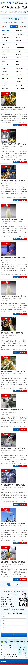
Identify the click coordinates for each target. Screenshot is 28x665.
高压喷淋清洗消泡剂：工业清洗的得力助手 (14, 107)
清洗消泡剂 (18, 40)
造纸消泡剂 (18, 44)
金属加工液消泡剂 (6, 30)
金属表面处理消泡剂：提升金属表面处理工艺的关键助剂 (14, 181)
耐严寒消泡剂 (5, 88)
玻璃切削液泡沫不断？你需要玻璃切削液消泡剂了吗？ (14, 485)
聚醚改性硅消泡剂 (20, 68)
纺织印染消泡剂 (5, 51)
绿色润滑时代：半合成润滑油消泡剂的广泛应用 (14, 562)
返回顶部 (25, 655)
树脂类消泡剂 (19, 75)
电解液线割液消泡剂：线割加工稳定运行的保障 (14, 371)
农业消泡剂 (18, 57)
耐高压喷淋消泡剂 (20, 88)
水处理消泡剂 (19, 30)
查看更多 (16, 125)
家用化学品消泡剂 (20, 34)
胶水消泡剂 (4, 34)
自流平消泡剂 (19, 85)
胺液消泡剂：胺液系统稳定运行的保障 (13, 523)
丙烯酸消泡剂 (5, 75)
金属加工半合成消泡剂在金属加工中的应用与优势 (14, 144)
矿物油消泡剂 (5, 68)
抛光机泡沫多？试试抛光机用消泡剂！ (13, 410)
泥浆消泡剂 (4, 57)
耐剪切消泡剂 (5, 81)
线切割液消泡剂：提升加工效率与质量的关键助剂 (14, 258)
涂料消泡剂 (18, 37)
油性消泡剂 (4, 85)
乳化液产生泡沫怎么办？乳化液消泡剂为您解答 (14, 296)
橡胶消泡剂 (18, 61)
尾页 (18, 584)
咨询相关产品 (23, 125)
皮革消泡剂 (4, 61)
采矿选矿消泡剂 (5, 47)
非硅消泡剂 (18, 71)
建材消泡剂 (4, 54)
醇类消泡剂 (4, 71)
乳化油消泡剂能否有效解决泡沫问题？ (13, 219)
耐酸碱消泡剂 (19, 78)
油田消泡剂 (4, 44)
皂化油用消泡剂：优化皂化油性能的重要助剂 (14, 448)
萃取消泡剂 (18, 51)
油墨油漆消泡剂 (5, 37)
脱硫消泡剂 (18, 54)
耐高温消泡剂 (5, 78)
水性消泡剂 (18, 81)
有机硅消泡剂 (5, 64)
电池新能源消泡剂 (20, 47)
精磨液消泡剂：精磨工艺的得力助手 (12, 333)
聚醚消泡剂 (18, 64)
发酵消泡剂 (4, 40)
